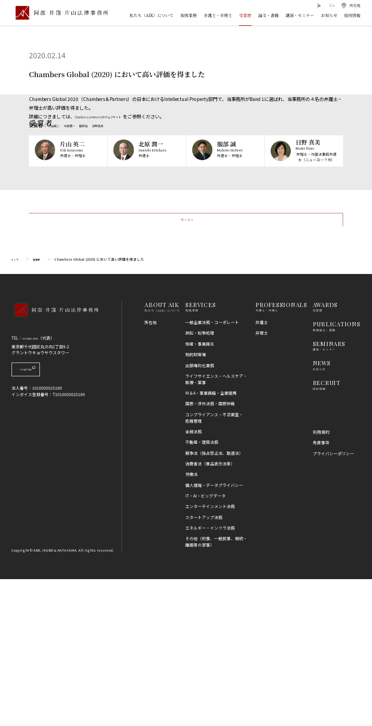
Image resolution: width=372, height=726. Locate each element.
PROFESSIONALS (281, 451)
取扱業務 (188, 15)
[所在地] (350, 5)
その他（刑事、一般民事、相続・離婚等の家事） (216, 689)
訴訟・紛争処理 (199, 480)
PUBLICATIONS (337, 471)
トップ (16, 406)
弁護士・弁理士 (218, 15)
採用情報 (352, 15)
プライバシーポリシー (333, 600)
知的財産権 (195, 502)
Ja (318, 5)
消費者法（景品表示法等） (210, 611)
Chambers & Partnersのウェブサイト (113, 116)
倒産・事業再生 (199, 491)
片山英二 (57, 125)
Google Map (41, 519)
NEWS (322, 510)
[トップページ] (59, 13)
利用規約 (321, 579)
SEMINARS (329, 491)
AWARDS (325, 451)
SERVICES (200, 451)
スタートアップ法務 (203, 665)
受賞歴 (245, 15)
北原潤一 (80, 125)
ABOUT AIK (161, 451)
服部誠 (101, 125)
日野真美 (121, 125)
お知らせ (329, 15)
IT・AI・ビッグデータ (205, 643)
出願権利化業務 (199, 512)
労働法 (191, 622)
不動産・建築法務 (201, 589)
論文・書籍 (268, 15)
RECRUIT (326, 530)
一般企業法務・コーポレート (212, 470)
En (330, 5)
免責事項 (321, 590)
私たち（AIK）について (151, 15)
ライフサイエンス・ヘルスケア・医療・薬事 (216, 526)
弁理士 (261, 480)
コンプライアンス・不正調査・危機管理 (214, 565)
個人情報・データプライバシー (214, 633)
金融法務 (193, 579)
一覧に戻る (186, 362)
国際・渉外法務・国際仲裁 (210, 551)
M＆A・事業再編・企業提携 (211, 540)
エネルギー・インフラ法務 (210, 675)
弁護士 (261, 470)
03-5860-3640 (35, 485)
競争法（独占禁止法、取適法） (214, 600)
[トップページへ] (54, 464)
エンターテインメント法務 (210, 654)
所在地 (150, 470)
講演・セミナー (300, 15)
